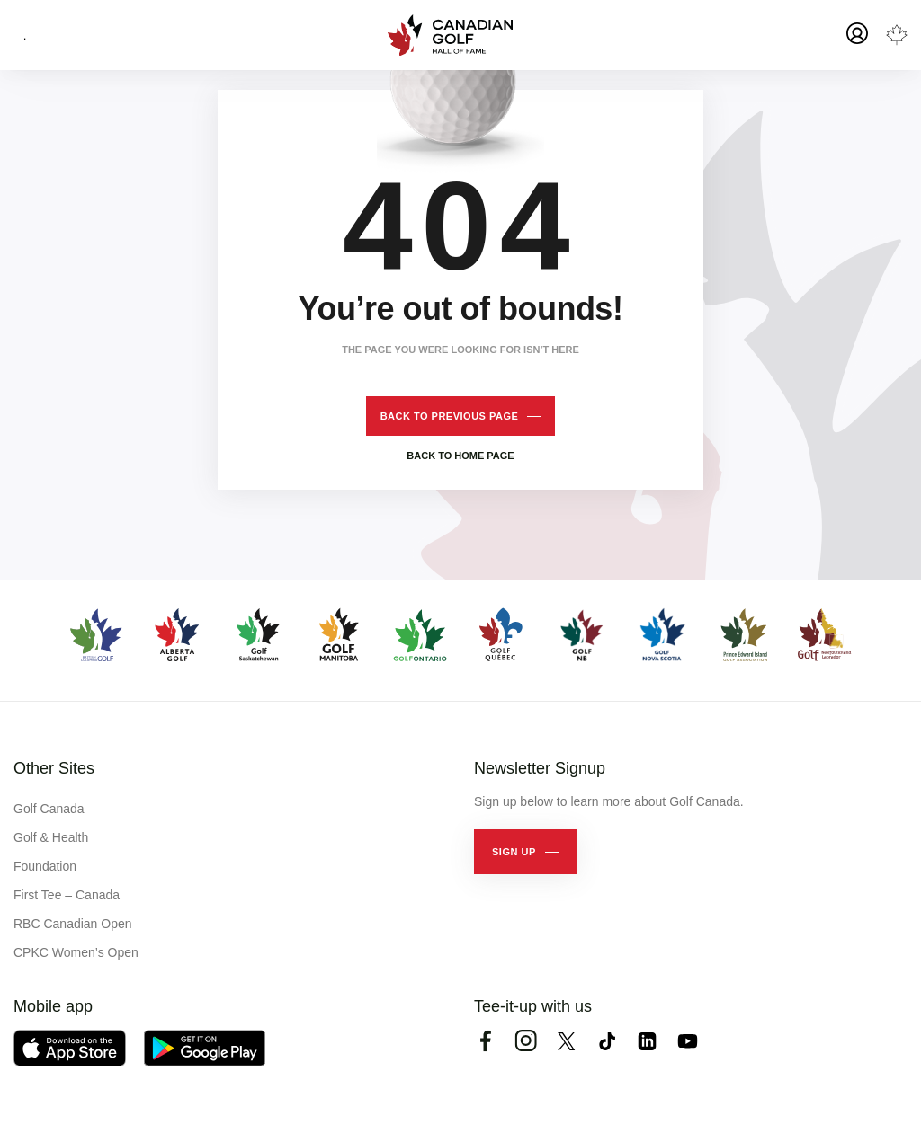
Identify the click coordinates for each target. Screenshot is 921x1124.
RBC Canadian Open (72, 923)
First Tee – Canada (66, 895)
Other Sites (53, 768)
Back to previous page (449, 416)
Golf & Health (50, 837)
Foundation (44, 866)
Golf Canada (49, 808)
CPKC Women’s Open (76, 952)
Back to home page (460, 455)
